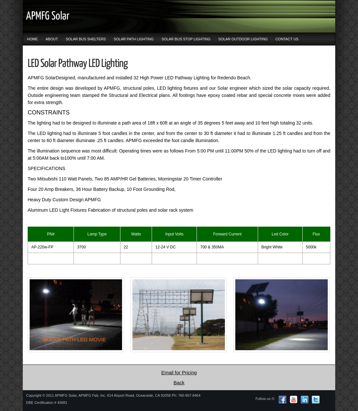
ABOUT (52, 39)
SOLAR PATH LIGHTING (134, 39)
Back (178, 382)
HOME (32, 39)
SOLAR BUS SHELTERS (86, 39)
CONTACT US (286, 39)
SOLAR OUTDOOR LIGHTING (243, 39)
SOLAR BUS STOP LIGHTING (186, 39)
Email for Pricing (179, 372)
